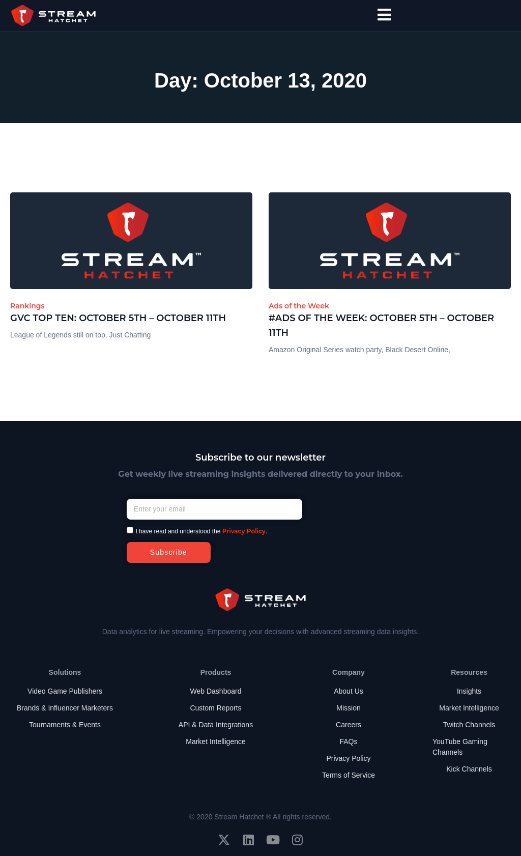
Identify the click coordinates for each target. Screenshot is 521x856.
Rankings (27, 305)
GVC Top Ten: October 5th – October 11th (118, 318)
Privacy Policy (244, 531)
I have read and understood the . (202, 531)
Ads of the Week (299, 305)
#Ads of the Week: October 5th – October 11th (381, 325)
